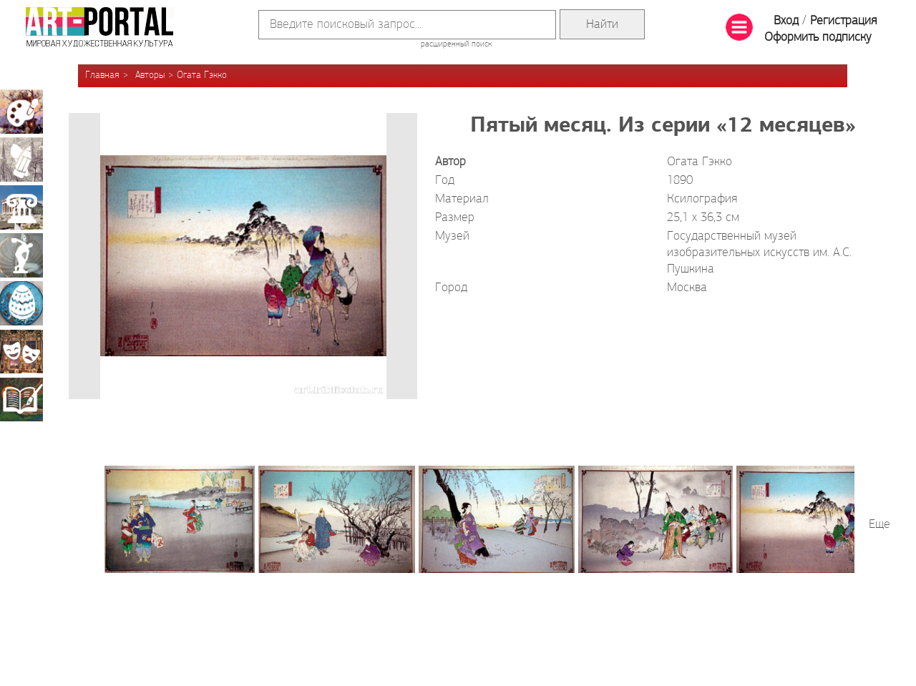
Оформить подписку (818, 37)
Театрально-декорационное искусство (21, 351)
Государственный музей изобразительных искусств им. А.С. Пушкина (759, 253)
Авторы (150, 75)
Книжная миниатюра (21, 399)
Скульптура (21, 255)
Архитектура (21, 207)
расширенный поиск (456, 44)
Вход (786, 21)
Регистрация (843, 21)
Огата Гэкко (202, 75)
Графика (21, 159)
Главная (102, 75)
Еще (879, 524)
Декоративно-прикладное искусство (21, 303)
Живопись (21, 111)
